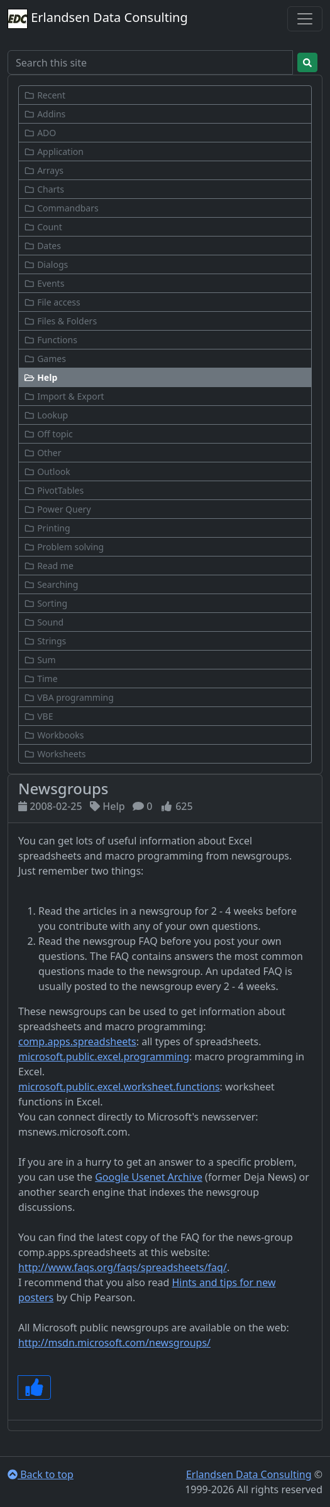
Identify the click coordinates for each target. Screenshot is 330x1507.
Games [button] (45, 359)
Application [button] (54, 151)
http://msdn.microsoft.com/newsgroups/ (114, 1343)
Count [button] (43, 227)
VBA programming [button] (69, 697)
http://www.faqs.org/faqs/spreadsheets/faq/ (122, 1267)
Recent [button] (44, 95)
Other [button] (42, 453)
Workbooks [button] (54, 735)
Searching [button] (51, 584)
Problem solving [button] (64, 547)
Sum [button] (40, 660)
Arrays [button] (43, 170)
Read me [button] (49, 566)
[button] (165, 377)
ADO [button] (40, 133)
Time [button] (41, 678)
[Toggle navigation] (304, 18)
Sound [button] (43, 622)
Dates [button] (42, 246)
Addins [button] (44, 114)
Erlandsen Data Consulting (98, 19)
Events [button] (44, 283)
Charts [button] (44, 189)
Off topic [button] (48, 434)
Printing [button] (47, 528)
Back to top (41, 1474)
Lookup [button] (46, 415)
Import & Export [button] (64, 396)
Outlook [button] (47, 471)
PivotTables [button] (54, 490)
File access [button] (52, 302)
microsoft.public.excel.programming (103, 1056)
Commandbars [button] (61, 208)
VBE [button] (38, 716)
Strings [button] (45, 641)
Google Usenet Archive (148, 1177)
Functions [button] (50, 340)
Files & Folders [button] (60, 321)
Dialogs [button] (46, 264)
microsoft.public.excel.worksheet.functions (119, 1087)
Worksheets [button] (55, 754)
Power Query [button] (57, 509)
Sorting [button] (45, 603)
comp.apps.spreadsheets (77, 1041)
